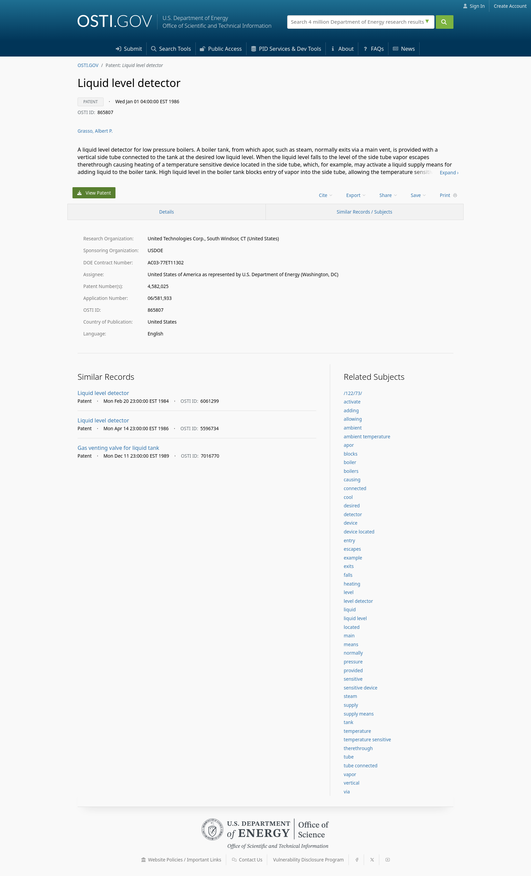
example (353, 557)
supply (351, 705)
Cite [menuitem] (326, 195)
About (342, 48)
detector (353, 514)
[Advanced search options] (428, 20)
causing (352, 479)
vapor (350, 774)
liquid (350, 609)
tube (349, 756)
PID (286, 48)
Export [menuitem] (356, 195)
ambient (353, 427)
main (349, 635)
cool (348, 497)
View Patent (94, 193)
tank (348, 722)
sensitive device (360, 687)
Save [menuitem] (419, 195)
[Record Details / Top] (167, 212)
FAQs (373, 48)
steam (350, 696)
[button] (143, 859)
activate (352, 401)
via (347, 791)
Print (449, 195)
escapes (352, 549)
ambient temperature (367, 436)
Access (221, 48)
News (404, 48)
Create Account (510, 6)
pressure (353, 661)
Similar (364, 212)
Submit (129, 48)
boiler (350, 462)
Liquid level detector (103, 393)
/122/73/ (353, 393)
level (349, 592)
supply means (359, 713)
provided (353, 670)
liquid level (355, 618)
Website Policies (181, 859)
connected (355, 488)
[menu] (326, 195)
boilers (351, 471)
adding (351, 410)
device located (359, 531)
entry (349, 540)
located (352, 627)
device (350, 523)
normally (353, 653)
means (351, 644)
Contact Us (247, 859)
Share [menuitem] (389, 195)
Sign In (474, 6)
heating (352, 584)
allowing (353, 419)
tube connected (361, 765)
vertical (351, 783)
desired (352, 505)
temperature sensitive (367, 739)
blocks (350, 454)
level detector (358, 601)
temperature (357, 731)
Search (171, 48)
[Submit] (444, 22)
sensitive (353, 679)
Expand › (449, 172)
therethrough (358, 748)
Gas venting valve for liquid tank (118, 448)
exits (349, 566)
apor (349, 445)
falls (348, 575)
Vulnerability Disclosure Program (308, 859)
